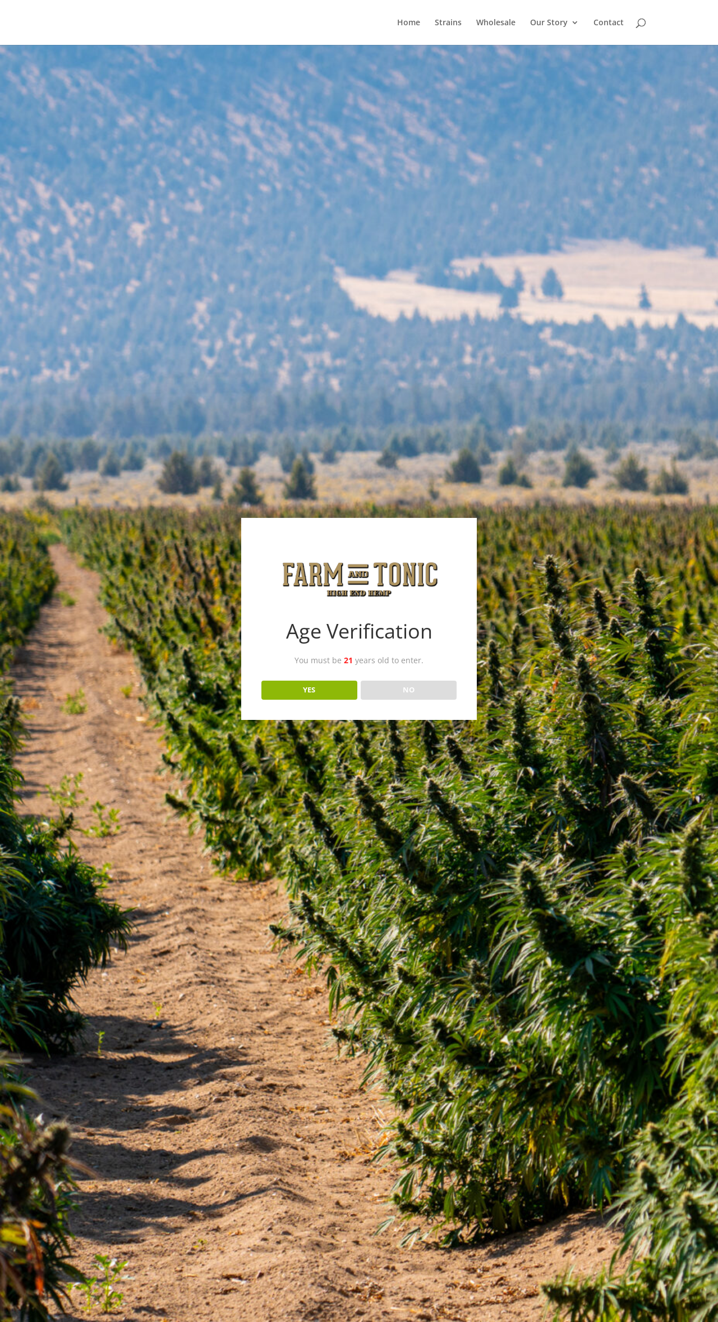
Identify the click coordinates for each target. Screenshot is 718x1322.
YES (309, 690)
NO (409, 690)
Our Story (549, 23)
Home (408, 23)
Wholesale (496, 23)
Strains (448, 23)
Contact (608, 23)
